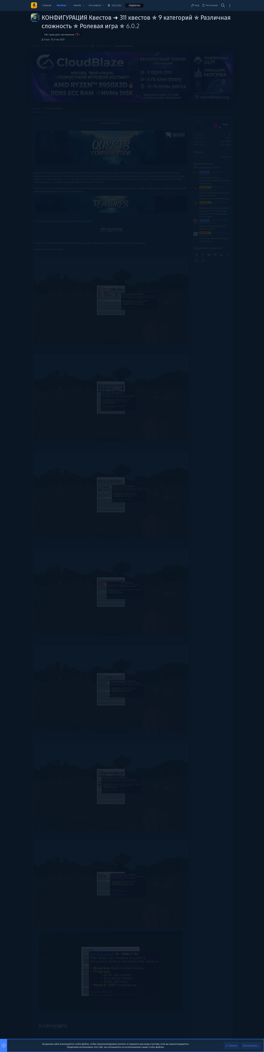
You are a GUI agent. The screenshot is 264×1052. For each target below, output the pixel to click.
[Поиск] (223, 6)
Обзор (37, 108)
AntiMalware (204, 193)
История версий (53, 108)
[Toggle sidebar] (230, 5)
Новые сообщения (206, 154)
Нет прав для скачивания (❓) (61, 34)
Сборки (201, 187)
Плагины (202, 199)
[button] (68, 5)
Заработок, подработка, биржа (212, 169)
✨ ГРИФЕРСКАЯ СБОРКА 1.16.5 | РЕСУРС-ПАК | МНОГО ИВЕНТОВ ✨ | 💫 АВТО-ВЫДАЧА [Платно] (214, 178)
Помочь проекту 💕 (206, 122)
